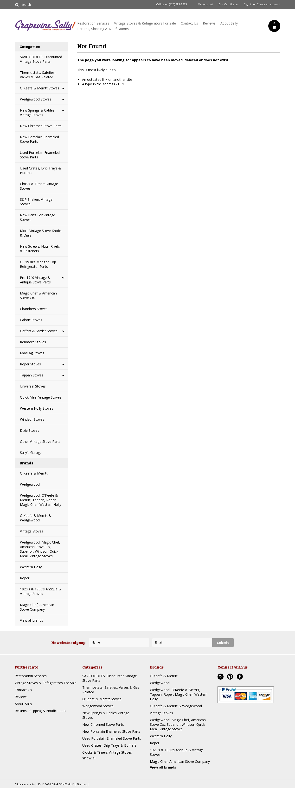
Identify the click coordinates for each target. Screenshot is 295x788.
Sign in (248, 4)
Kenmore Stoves (33, 342)
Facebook (240, 677)
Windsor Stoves (32, 419)
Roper (24, 578)
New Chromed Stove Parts (41, 126)
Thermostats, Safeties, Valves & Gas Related (38, 74)
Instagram (221, 677)
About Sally (229, 23)
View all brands (31, 620)
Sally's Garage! (31, 452)
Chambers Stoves (33, 308)
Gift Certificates (228, 4)
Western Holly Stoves (36, 408)
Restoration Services (93, 23)
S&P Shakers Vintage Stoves (36, 201)
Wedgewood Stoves (35, 99)
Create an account (268, 4)
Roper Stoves (30, 364)
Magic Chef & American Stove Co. (38, 295)
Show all (89, 758)
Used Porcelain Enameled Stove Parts (40, 154)
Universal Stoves (33, 386)
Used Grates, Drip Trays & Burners (40, 170)
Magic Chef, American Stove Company (37, 607)
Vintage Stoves (31, 531)
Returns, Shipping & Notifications (103, 28)
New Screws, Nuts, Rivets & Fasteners (40, 248)
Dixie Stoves (29, 430)
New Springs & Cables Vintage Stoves (37, 112)
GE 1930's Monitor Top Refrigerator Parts (38, 264)
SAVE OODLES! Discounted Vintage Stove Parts (41, 59)
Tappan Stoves (31, 375)
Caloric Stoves (31, 320)
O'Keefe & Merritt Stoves (39, 88)
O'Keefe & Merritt (34, 473)
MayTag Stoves (32, 353)
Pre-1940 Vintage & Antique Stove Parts (35, 279)
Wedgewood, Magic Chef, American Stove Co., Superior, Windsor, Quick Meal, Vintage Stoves (40, 549)
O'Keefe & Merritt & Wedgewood (35, 517)
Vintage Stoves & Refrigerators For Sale (145, 23)
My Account (205, 4)
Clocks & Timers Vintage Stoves (39, 186)
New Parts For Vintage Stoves (37, 217)
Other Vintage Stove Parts (40, 441)
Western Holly (31, 567)
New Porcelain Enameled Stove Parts (39, 139)
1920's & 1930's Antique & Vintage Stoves (40, 591)
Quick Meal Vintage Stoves (40, 397)
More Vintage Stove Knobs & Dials (41, 233)
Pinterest (230, 677)
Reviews (209, 23)
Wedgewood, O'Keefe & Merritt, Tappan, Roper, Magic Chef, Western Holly (40, 500)
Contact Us (189, 23)
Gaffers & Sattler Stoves (39, 331)
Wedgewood (30, 484)
